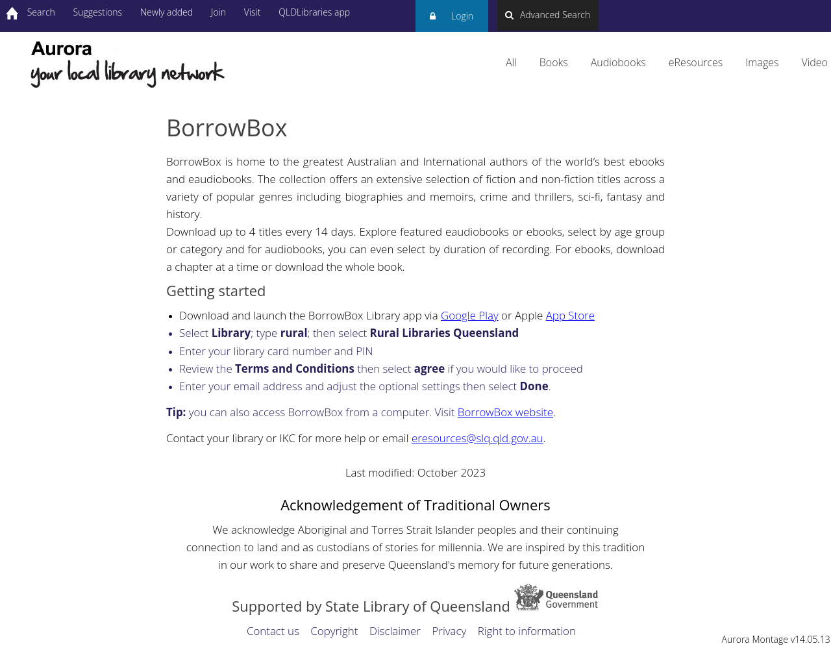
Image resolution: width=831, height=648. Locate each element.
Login (451, 21)
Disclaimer (395, 630)
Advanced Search (547, 14)
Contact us (273, 630)
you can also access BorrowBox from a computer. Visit (312, 412)
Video (814, 62)
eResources (696, 62)
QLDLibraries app (314, 12)
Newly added (166, 12)
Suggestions (98, 12)
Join (218, 12)
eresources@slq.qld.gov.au (477, 437)
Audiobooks (618, 62)
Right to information (527, 630)
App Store (570, 315)
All (511, 62)
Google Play (470, 315)
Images (761, 62)
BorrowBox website (505, 412)
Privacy (449, 630)
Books (554, 62)
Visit (252, 12)
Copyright (334, 630)
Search (41, 12)
